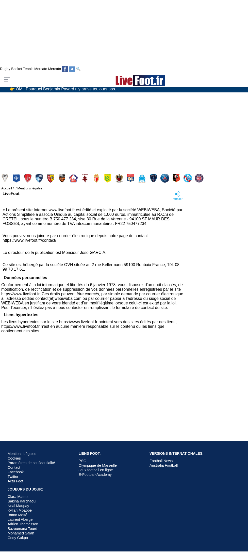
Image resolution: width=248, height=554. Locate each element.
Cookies (14, 458)
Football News (161, 461)
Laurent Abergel (21, 519)
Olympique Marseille (142, 178)
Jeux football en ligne (96, 470)
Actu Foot (15, 481)
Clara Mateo (17, 497)
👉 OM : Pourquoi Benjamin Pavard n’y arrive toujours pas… (64, 89)
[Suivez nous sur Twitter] (72, 69)
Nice (119, 178)
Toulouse (199, 178)
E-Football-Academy (95, 474)
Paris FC (154, 178)
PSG (165, 178)
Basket (16, 69)
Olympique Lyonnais (131, 178)
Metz (85, 178)
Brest (28, 178)
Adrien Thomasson (23, 524)
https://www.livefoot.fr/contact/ (29, 240)
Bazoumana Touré (22, 529)
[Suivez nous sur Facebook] (65, 69)
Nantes (108, 178)
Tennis (28, 69)
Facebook (16, 472)
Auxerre (16, 178)
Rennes (176, 178)
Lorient (62, 178)
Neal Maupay (18, 506)
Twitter (13, 477)
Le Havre (39, 178)
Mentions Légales (22, 454)
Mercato (40, 69)
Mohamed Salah (21, 533)
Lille (74, 178)
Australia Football (164, 465)
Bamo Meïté (17, 515)
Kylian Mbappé (20, 510)
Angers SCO (5, 178)
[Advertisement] (108, 130)
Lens (51, 178)
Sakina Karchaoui (22, 501)
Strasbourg (188, 178)
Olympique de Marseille (98, 465)
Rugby (5, 69)
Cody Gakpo (18, 538)
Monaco (96, 178)
